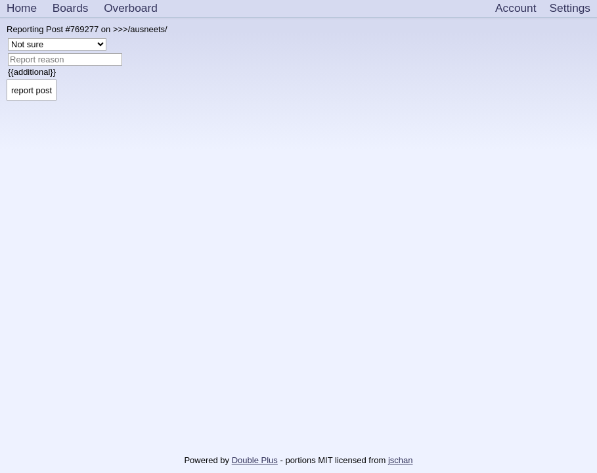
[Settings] (570, 8)
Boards (71, 7)
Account (515, 7)
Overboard (131, 7)
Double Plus (255, 460)
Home (22, 7)
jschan (400, 460)
